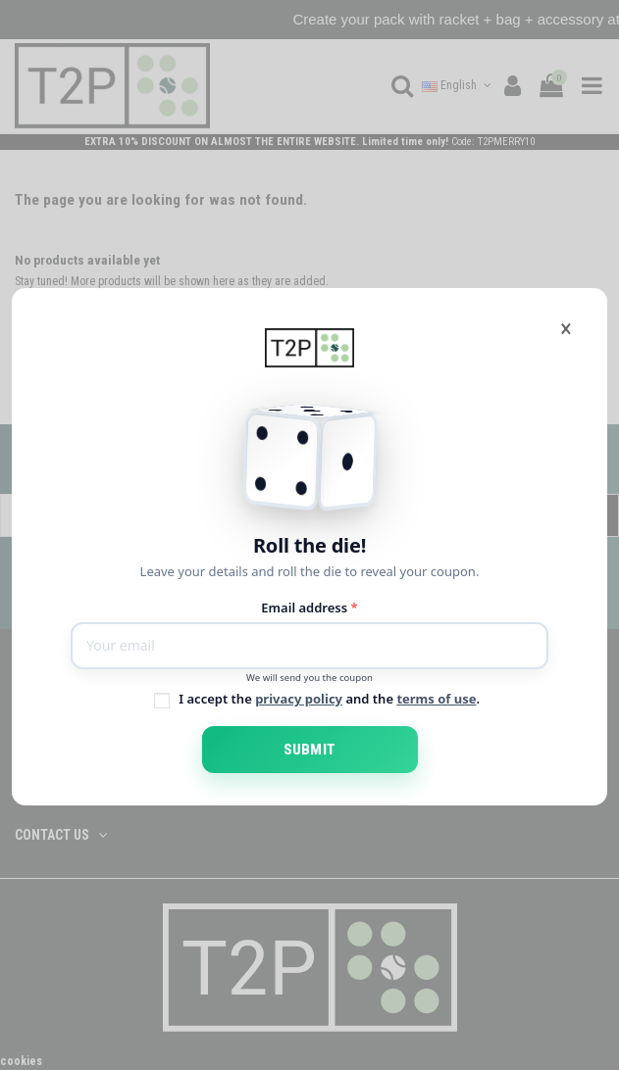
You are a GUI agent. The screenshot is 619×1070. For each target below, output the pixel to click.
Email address (309, 608)
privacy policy (298, 698)
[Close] (566, 329)
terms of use (436, 698)
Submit (309, 749)
